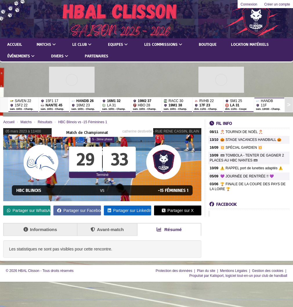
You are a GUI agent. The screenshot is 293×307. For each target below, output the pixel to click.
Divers (59, 55)
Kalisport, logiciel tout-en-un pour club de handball (248, 276)
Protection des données (174, 271)
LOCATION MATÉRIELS (250, 44)
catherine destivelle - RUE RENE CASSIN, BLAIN (160, 131)
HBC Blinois (28, 190)
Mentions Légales (234, 271)
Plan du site (206, 271)
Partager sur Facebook (79, 210)
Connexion (248, 4)
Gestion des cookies (268, 271)
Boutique (207, 44)
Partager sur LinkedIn (129, 210)
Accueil (14, 44)
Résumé (169, 229)
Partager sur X (177, 210)
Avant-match (107, 229)
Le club (81, 44)
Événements (21, 55)
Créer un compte (277, 4)
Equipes (118, 44)
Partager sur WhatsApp (28, 210)
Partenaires (96, 55)
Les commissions (163, 44)
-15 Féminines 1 (173, 190)
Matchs (46, 44)
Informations (40, 229)
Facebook (223, 204)
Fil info (220, 123)
